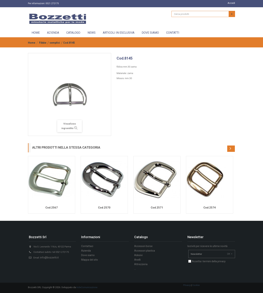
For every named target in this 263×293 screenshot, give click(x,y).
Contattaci (87, 246)
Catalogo (73, 32)
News (92, 32)
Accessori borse (143, 246)
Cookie (196, 285)
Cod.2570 (104, 207)
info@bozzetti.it (49, 257)
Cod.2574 (209, 207)
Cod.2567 (51, 207)
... (135, 268)
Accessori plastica (144, 250)
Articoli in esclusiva (118, 32)
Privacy (187, 285)
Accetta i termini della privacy (209, 261)
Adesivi (138, 255)
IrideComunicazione (86, 287)
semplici (55, 42)
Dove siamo (150, 32)
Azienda (53, 32)
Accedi (231, 3)
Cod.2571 (157, 207)
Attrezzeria (140, 264)
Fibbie (42, 42)
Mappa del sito (89, 259)
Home (36, 32)
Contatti (172, 32)
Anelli (137, 259)
